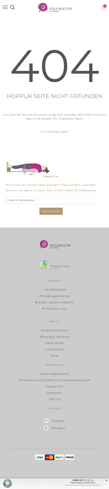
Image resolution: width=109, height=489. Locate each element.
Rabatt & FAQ (54, 343)
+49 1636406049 (54, 289)
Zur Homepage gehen (54, 131)
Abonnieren (51, 211)
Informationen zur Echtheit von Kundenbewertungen (55, 380)
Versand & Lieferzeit (54, 330)
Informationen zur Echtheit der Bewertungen (83, 485)
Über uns (54, 399)
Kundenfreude (54, 349)
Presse (54, 355)
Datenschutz (54, 386)
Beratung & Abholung (54, 336)
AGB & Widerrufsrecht (54, 374)
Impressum (54, 392)
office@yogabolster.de (54, 296)
